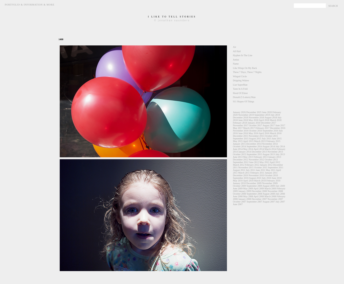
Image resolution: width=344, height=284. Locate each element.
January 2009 (244, 191)
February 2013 (261, 157)
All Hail (237, 51)
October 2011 (260, 167)
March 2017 (249, 128)
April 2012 (275, 162)
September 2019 (262, 115)
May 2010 (238, 180)
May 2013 (248, 157)
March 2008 (270, 196)
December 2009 (254, 183)
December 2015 (240, 136)
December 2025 (254, 112)
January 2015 (239, 143)
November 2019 (246, 115)
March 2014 (270, 149)
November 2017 (240, 125)
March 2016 (276, 133)
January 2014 (244, 151)
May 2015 (238, 141)
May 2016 (253, 133)
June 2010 (277, 178)
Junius (236, 59)
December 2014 (254, 143)
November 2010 (256, 175)
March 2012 (239, 165)
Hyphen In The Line (242, 55)
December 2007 (259, 199)
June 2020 (267, 112)
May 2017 (238, 128)
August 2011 (239, 170)
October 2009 (239, 186)
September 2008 (254, 193)
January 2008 (244, 199)
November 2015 (256, 136)
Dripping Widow (241, 80)
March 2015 (260, 141)
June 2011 (260, 170)
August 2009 (269, 186)
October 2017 (255, 125)
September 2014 (254, 146)
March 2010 (260, 180)
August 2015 (255, 138)
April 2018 (264, 120)
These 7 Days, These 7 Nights (247, 72)
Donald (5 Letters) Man (244, 97)
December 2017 (268, 122)
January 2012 (266, 165)
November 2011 (245, 167)
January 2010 (239, 183)
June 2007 (238, 204)
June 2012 (254, 162)
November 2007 (275, 199)
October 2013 (239, 154)
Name (236, 63)
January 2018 (253, 122)
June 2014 (238, 149)
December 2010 (240, 175)
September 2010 (240, 178)
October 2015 (271, 136)
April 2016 (264, 133)
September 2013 (254, 154)
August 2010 (255, 178)
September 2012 (240, 162)
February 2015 (273, 141)
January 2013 (274, 157)
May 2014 (248, 149)
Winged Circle (240, 76)
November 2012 (256, 159)
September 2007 (254, 201)
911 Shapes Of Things (243, 101)
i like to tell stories (172, 16)
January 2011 (271, 172)
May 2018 (253, 120)
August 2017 (269, 125)
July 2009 (280, 186)
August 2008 (269, 193)
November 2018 (256, 117)
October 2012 (271, 159)
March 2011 (244, 172)
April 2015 (248, 141)
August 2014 (269, 146)
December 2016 (277, 128)
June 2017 (280, 125)
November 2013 (275, 151)
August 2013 (269, 154)
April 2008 (258, 196)
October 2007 (239, 201)
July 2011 (250, 170)
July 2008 (280, 193)
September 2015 (240, 138)
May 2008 (248, 196)
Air (234, 47)
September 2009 (254, 186)
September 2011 (275, 167)
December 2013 (259, 151)
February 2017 (262, 128)
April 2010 (248, 180)
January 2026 (239, 112)
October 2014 (239, 146)
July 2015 (266, 138)
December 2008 (259, 191)
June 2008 (238, 196)
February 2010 (273, 180)
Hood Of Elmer (240, 93)
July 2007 (280, 201)
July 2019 (275, 115)
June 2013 (238, 157)
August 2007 (269, 201)
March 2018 (276, 120)
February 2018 (240, 122)
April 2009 (258, 188)
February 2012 (252, 165)
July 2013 (280, 154)
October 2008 (239, 193)
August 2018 (271, 117)
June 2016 (243, 133)
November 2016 (240, 130)
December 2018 (240, 117)
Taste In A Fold (240, 88)
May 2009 (248, 188)
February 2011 (257, 172)
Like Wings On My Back (245, 68)
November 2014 (270, 143)
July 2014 (280, 146)
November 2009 (270, 183)
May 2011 (270, 170)
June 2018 (243, 120)
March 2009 (270, 188)
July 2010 (266, 178)
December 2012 (240, 159)
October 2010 (271, 175)
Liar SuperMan (240, 84)
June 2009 (238, 188)
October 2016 (255, 130)
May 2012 (264, 162)
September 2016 (270, 130)
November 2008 (275, 191)
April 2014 (258, 149)
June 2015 (277, 138)
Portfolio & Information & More (29, 4)
